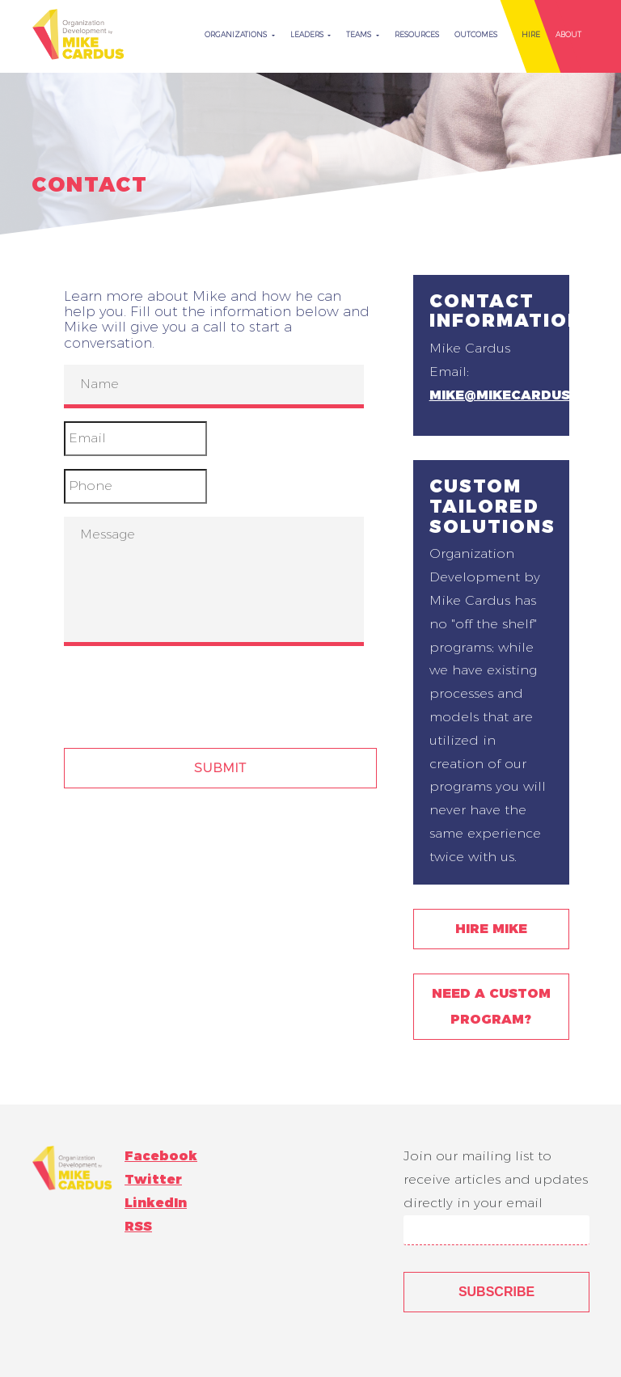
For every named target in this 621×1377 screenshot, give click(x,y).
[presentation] (187, 690)
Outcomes (475, 34)
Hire (531, 34)
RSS (138, 1226)
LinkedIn (156, 1202)
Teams (360, 34)
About (568, 34)
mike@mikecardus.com (518, 395)
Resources (417, 34)
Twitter (153, 1179)
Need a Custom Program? (491, 1006)
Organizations (237, 34)
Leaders (308, 34)
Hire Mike (491, 928)
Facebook (161, 1156)
